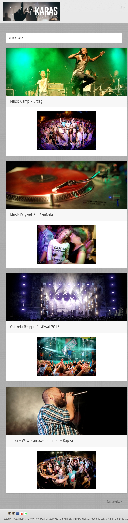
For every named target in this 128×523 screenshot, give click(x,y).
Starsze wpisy (114, 501)
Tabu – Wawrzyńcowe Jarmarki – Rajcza (41, 440)
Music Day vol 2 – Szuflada (31, 215)
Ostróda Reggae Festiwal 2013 (34, 327)
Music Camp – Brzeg (26, 101)
